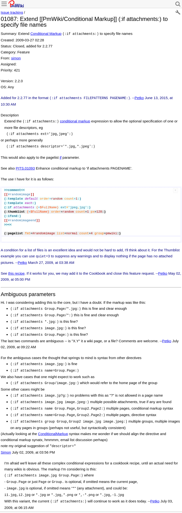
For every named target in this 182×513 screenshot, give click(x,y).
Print (25, 503)
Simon (6, 443)
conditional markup (75, 120)
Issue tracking (12, 12)
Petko (139, 97)
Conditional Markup (45, 34)
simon (16, 58)
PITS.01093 (25, 166)
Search (64, 503)
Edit (3, 503)
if (61, 155)
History (14, 503)
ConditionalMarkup (53, 425)
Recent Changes (44, 503)
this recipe (16, 270)
